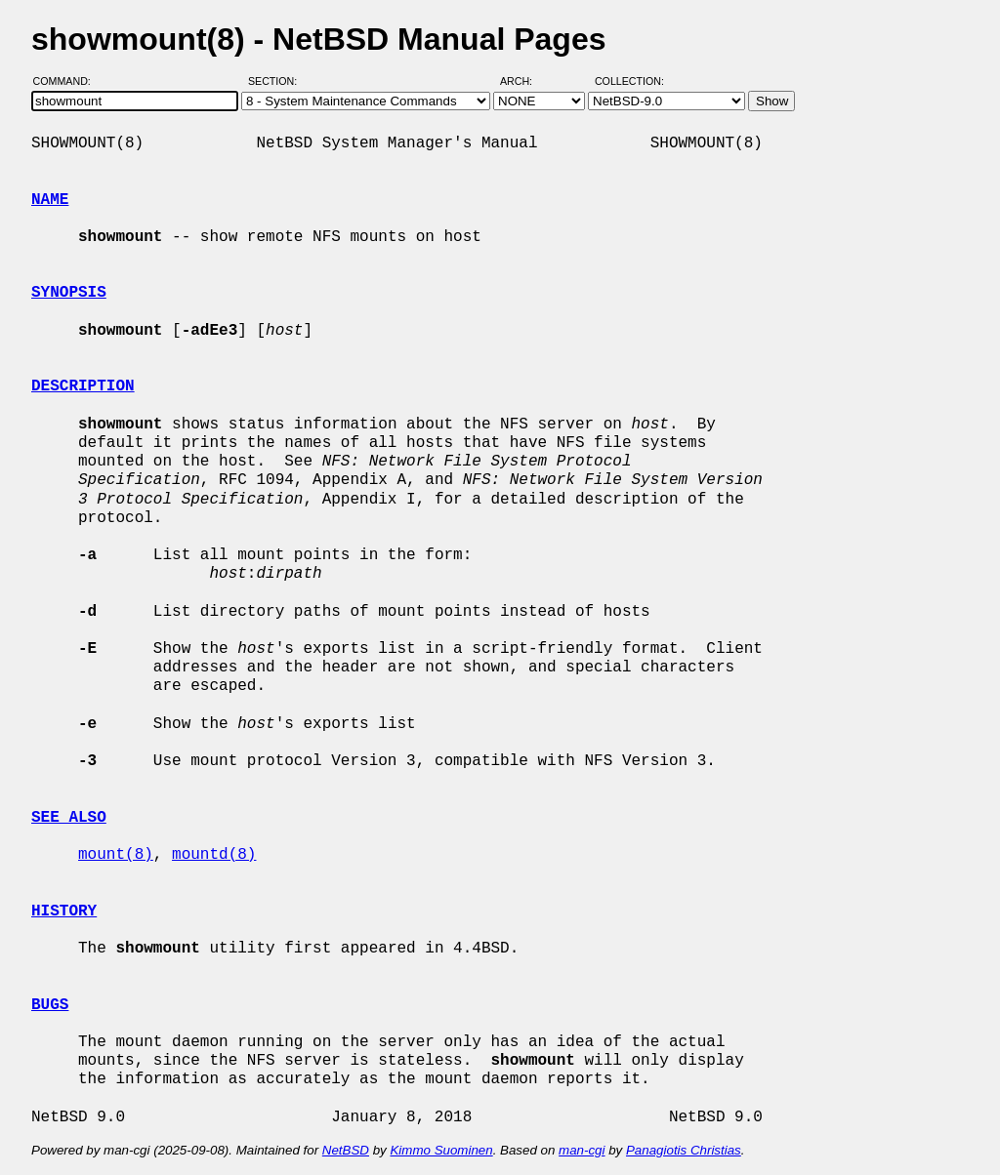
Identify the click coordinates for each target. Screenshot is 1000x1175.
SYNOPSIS (68, 293)
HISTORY (64, 911)
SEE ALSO (68, 818)
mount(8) (115, 855)
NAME (49, 200)
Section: (277, 81)
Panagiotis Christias (683, 1150)
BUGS (49, 1005)
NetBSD (345, 1150)
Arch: (525, 81)
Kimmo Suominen (441, 1150)
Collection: (629, 81)
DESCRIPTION (83, 386)
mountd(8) (214, 855)
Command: (68, 81)
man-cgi (581, 1150)
